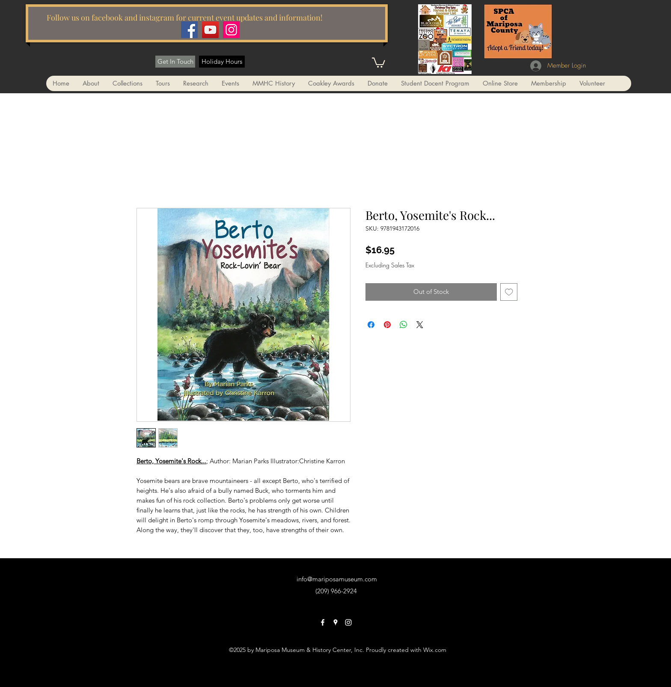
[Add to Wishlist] (509, 292)
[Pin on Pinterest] (387, 325)
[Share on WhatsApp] (403, 325)
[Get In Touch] (175, 62)
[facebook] (322, 622)
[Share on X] (420, 325)
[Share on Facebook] (371, 325)
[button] (378, 62)
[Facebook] (189, 29)
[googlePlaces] (335, 622)
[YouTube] (210, 29)
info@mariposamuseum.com (337, 579)
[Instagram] (231, 29)
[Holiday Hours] (222, 62)
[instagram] (348, 622)
